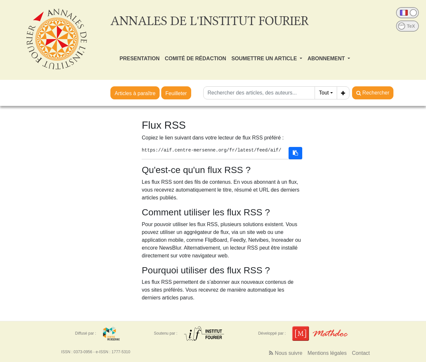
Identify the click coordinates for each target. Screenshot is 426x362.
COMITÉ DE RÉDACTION (195, 58)
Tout (324, 92)
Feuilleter (176, 93)
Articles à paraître (135, 93)
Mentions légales (327, 353)
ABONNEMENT (326, 58)
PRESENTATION (140, 58)
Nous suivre (285, 353)
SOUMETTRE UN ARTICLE (264, 58)
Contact (361, 353)
